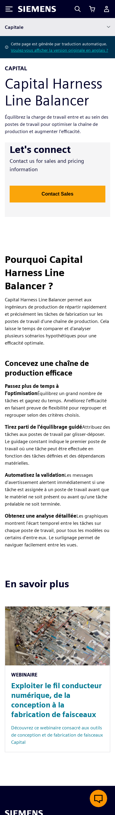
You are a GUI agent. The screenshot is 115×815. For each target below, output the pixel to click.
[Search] (78, 9)
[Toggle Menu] (9, 9)
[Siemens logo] (37, 9)
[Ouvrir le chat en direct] (98, 798)
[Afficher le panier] (92, 9)
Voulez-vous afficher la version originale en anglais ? (59, 50)
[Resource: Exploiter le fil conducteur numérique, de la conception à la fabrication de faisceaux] (57, 679)
